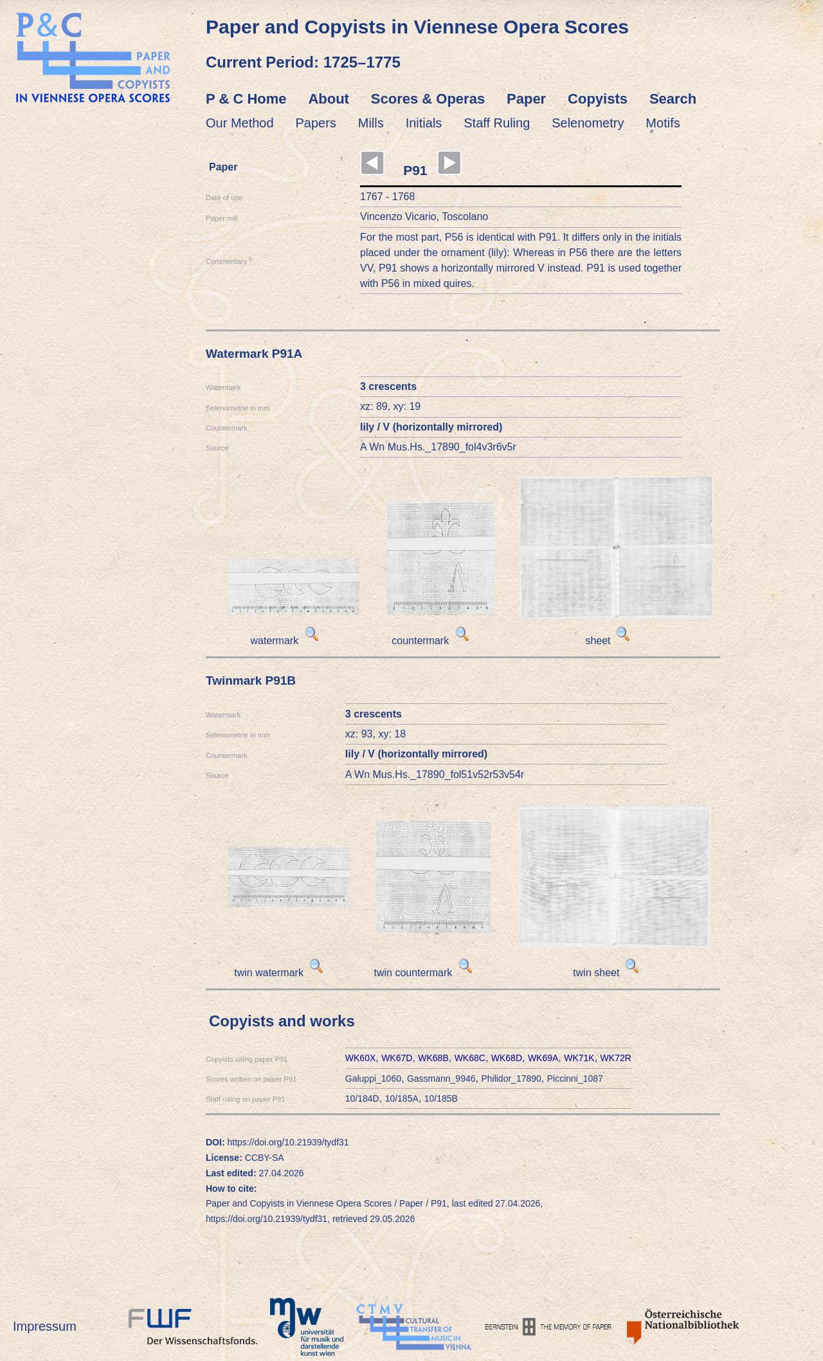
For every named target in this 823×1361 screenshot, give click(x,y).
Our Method (240, 123)
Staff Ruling (497, 123)
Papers (316, 123)
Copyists (598, 99)
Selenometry (588, 123)
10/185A (402, 1098)
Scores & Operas (428, 99)
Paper (526, 99)
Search (672, 99)
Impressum (45, 1326)
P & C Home (246, 99)
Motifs (663, 123)
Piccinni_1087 (575, 1078)
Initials (424, 123)
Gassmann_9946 (441, 1078)
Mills (371, 123)
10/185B (441, 1098)
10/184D (362, 1098)
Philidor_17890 (511, 1078)
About (328, 99)
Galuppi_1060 (373, 1078)
